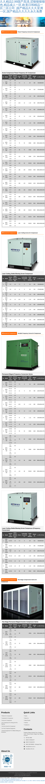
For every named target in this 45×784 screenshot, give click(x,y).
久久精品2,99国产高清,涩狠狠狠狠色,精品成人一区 (11, 779)
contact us (27, 724)
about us (27, 718)
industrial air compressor (7, 718)
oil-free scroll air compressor (8, 726)
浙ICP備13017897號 (25, 774)
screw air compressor (7, 720)
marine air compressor (7, 715)
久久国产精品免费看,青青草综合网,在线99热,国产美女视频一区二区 (14, 780)
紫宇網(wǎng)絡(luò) (26, 775)
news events (27, 720)
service (26, 722)
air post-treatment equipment (8, 728)
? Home (25, 715)
